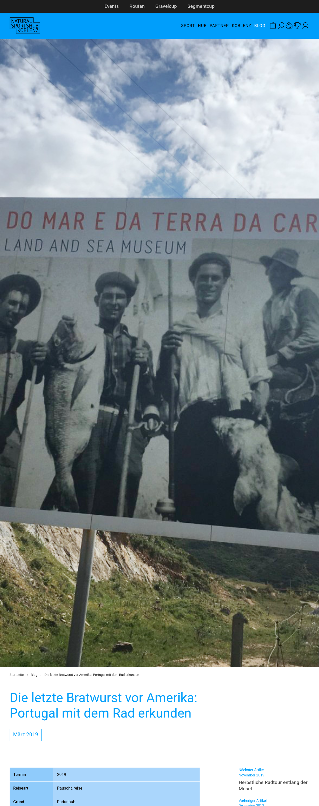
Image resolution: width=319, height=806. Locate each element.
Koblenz (241, 25)
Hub (202, 25)
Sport (188, 25)
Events (111, 6)
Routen (137, 6)
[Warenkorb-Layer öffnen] (273, 25)
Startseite (17, 675)
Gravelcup (166, 6)
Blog (259, 25)
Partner (219, 25)
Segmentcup (201, 6)
